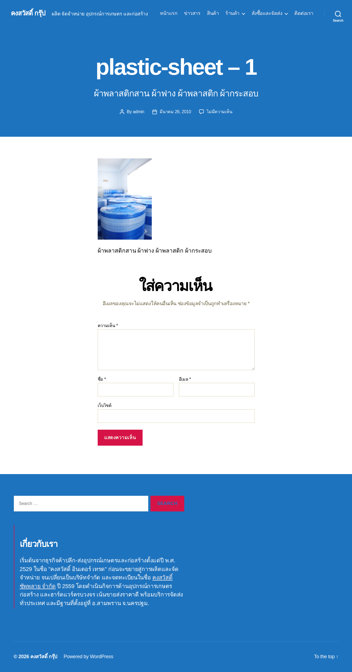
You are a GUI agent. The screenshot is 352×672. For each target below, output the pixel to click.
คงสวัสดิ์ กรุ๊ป (28, 13)
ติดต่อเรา (303, 13)
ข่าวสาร (192, 13)
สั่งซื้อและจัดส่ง (267, 13)
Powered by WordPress (88, 656)
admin (138, 111)
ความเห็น (108, 325)
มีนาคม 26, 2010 (175, 111)
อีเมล (185, 379)
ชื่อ (102, 379)
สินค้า (213, 13)
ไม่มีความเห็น (219, 111)
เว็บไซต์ (104, 405)
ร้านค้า (232, 13)
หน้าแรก (168, 13)
